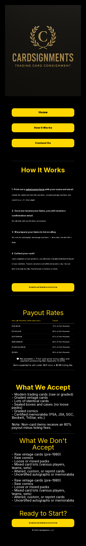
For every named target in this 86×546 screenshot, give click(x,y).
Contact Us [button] (43, 143)
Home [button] (43, 112)
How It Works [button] (43, 127)
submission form (34, 189)
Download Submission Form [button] (43, 287)
